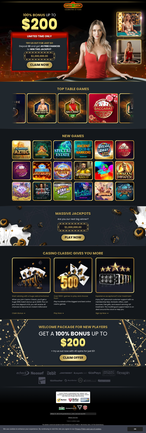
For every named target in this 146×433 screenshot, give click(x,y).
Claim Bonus (17, 313)
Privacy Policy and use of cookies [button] (88, 429)
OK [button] (135, 429)
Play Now (58, 313)
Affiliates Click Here (73, 417)
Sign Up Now (101, 313)
